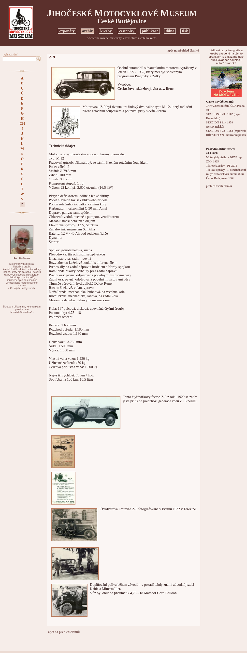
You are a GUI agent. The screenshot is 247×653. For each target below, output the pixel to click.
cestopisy (126, 31)
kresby (106, 31)
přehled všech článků (219, 186)
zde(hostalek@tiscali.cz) (21, 310)
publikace (150, 31)
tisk (185, 31)
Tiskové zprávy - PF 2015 (221, 165)
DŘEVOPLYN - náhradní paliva (226, 135)
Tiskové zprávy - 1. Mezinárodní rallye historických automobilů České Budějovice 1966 (226, 174)
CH (22, 123)
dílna (170, 31)
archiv (87, 31)
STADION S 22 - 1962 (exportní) (226, 131)
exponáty (67, 31)
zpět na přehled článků (183, 50)
